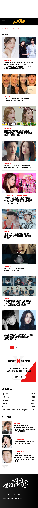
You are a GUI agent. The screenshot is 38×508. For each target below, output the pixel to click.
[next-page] (20, 347)
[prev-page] (3, 347)
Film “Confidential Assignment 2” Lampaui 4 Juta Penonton (17, 99)
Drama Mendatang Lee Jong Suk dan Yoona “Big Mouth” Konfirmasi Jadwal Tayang (18, 337)
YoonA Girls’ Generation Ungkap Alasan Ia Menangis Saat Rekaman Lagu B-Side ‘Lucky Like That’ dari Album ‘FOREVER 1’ (18, 200)
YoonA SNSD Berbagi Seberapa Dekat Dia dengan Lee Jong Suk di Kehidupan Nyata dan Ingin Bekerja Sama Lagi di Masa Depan (19, 65)
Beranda (5, 28)
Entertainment (19, 439)
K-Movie (7, 96)
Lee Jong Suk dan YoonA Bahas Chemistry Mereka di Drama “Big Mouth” (17, 236)
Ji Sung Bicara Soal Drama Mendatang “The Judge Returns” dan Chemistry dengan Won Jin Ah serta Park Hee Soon (24, 428)
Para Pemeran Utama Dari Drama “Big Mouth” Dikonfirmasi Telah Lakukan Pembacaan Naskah (17, 303)
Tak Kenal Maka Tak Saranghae (16, 195)
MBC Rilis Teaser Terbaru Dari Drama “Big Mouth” (16, 269)
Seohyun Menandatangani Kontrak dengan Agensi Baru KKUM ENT (24, 443)
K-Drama (7, 60)
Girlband (7, 129)
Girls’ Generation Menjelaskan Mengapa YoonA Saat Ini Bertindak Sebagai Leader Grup (18, 133)
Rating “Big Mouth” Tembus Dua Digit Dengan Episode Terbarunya (17, 166)
